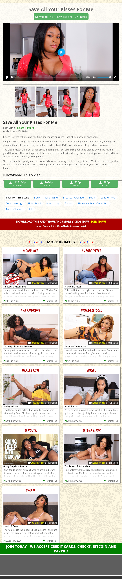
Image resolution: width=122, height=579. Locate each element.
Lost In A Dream (11, 526)
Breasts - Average (73, 197)
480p (104, 183)
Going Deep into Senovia (15, 466)
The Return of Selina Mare (77, 466)
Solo (30, 209)
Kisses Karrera (25, 128)
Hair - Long (53, 203)
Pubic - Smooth (14, 209)
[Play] (7, 77)
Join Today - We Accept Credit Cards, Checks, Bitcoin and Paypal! (61, 548)
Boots (92, 197)
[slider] (47, 77)
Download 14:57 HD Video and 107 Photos (61, 16)
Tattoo (68, 203)
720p (76, 183)
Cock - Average (14, 203)
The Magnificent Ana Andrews (17, 346)
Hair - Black (34, 203)
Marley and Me (10, 406)
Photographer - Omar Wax (93, 203)
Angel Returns (71, 406)
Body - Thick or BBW (46, 197)
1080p (47, 183)
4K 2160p (18, 183)
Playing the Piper (72, 286)
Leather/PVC (108, 197)
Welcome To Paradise (75, 346)
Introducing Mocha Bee (14, 286)
